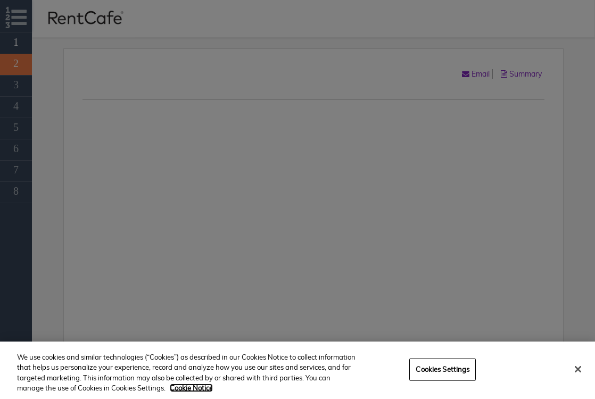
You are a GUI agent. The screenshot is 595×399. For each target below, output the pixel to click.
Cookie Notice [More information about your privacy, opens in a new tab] (191, 388)
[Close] (578, 369)
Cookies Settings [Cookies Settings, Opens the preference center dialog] (442, 369)
